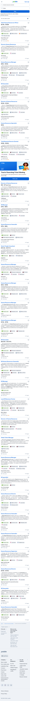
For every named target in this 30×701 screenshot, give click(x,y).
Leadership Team (4, 666)
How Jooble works (5, 664)
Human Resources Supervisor (9, 551)
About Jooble (4, 662)
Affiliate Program (14, 667)
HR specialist (4, 477)
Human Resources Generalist (9, 224)
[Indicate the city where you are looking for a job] (15, 8)
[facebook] (2, 685)
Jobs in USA (3, 675)
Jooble (9, 698)
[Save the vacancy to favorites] (28, 23)
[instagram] (5, 685)
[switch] (28, 18)
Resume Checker (23, 676)
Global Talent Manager (7, 437)
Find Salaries (22, 671)
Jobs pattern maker (14, 640)
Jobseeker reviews (24, 669)
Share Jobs (12, 665)
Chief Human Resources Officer (9, 22)
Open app (27, 1)
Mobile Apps (22, 673)
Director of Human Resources (9, 101)
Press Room (3, 670)
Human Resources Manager (8, 62)
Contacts (3, 668)
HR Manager (4, 205)
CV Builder (22, 675)
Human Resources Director (8, 493)
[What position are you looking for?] (15, 4)
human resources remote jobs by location (4, 679)
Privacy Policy (4, 693)
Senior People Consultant (8, 246)
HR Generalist (5, 83)
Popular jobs (3, 631)
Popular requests (5, 626)
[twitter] (8, 685)
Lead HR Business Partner (8, 399)
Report (27, 40)
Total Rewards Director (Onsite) (9, 141)
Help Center (3, 674)
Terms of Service (4, 691)
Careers (2, 672)
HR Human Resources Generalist (10, 361)
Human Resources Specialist (9, 123)
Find (15, 11)
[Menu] (1, 1)
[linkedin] (11, 685)
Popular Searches (23, 663)
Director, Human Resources (8, 44)
